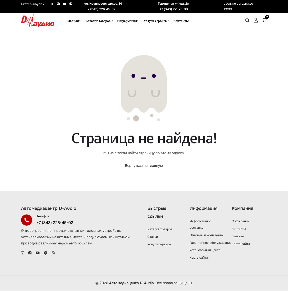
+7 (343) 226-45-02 (100, 9)
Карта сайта (199, 258)
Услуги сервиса (155, 21)
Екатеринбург (33, 4)
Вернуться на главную (144, 165)
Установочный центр (205, 250)
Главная (73, 21)
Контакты (181, 21)
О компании (240, 221)
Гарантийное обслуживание (210, 243)
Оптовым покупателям (206, 235)
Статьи (152, 237)
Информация (127, 21)
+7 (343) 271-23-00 (174, 9)
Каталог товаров (98, 21)
